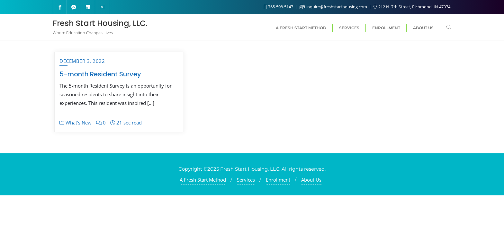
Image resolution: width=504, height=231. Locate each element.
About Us (311, 179)
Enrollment (278, 179)
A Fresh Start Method (203, 179)
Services (246, 179)
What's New (75, 122)
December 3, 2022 (82, 61)
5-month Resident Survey (100, 74)
